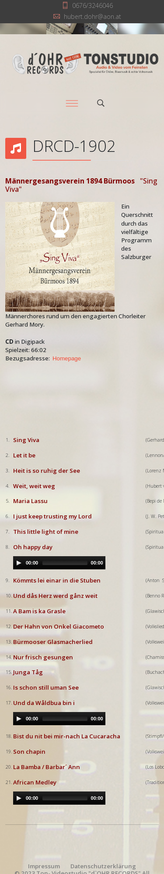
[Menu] (72, 103)
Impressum (44, 866)
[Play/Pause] (18, 562)
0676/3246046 (92, 5)
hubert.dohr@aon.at (92, 16)
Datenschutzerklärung (103, 866)
